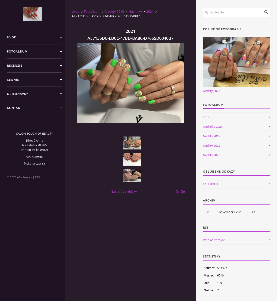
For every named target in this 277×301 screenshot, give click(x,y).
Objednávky (17, 94)
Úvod (12, 37)
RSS (37, 177)
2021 (150, 11)
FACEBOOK (210, 184)
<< (207, 212)
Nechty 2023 (211, 91)
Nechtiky (135, 11)
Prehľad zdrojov (214, 240)
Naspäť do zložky (124, 191)
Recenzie (14, 65)
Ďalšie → (182, 191)
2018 (206, 117)
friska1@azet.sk (34, 163)
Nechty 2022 (211, 145)
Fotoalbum (17, 51)
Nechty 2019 (114, 11)
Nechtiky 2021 (212, 126)
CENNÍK (13, 80)
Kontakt (14, 108)
